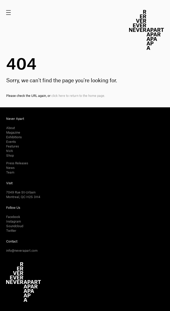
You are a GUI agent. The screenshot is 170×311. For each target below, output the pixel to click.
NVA (9, 151)
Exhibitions (14, 137)
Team (10, 172)
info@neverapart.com (22, 250)
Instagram (13, 221)
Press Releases (17, 163)
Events (11, 141)
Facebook (13, 216)
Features (12, 146)
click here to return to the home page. (78, 95)
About (10, 128)
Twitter (11, 230)
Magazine (13, 132)
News (10, 167)
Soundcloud (14, 226)
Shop (10, 155)
